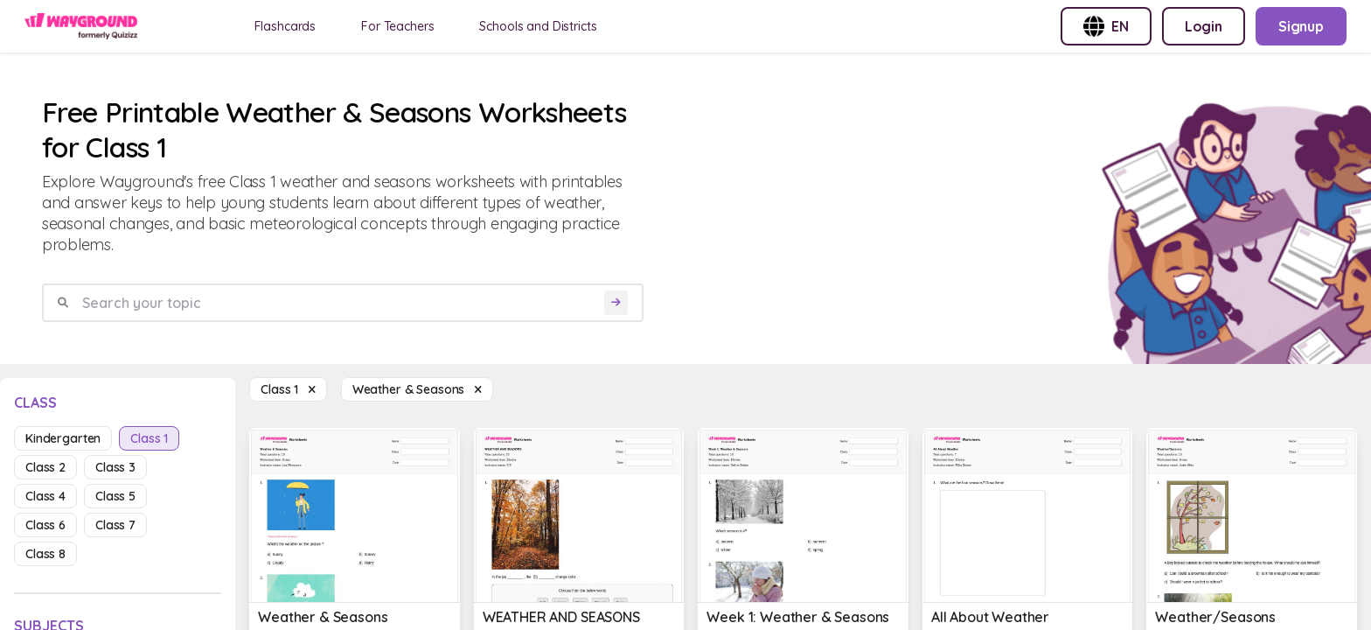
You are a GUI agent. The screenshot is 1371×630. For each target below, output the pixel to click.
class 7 (115, 525)
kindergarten (63, 438)
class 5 (115, 496)
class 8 (45, 554)
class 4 (45, 496)
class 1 (149, 438)
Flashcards (285, 26)
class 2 (45, 467)
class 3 (115, 467)
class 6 (45, 525)
